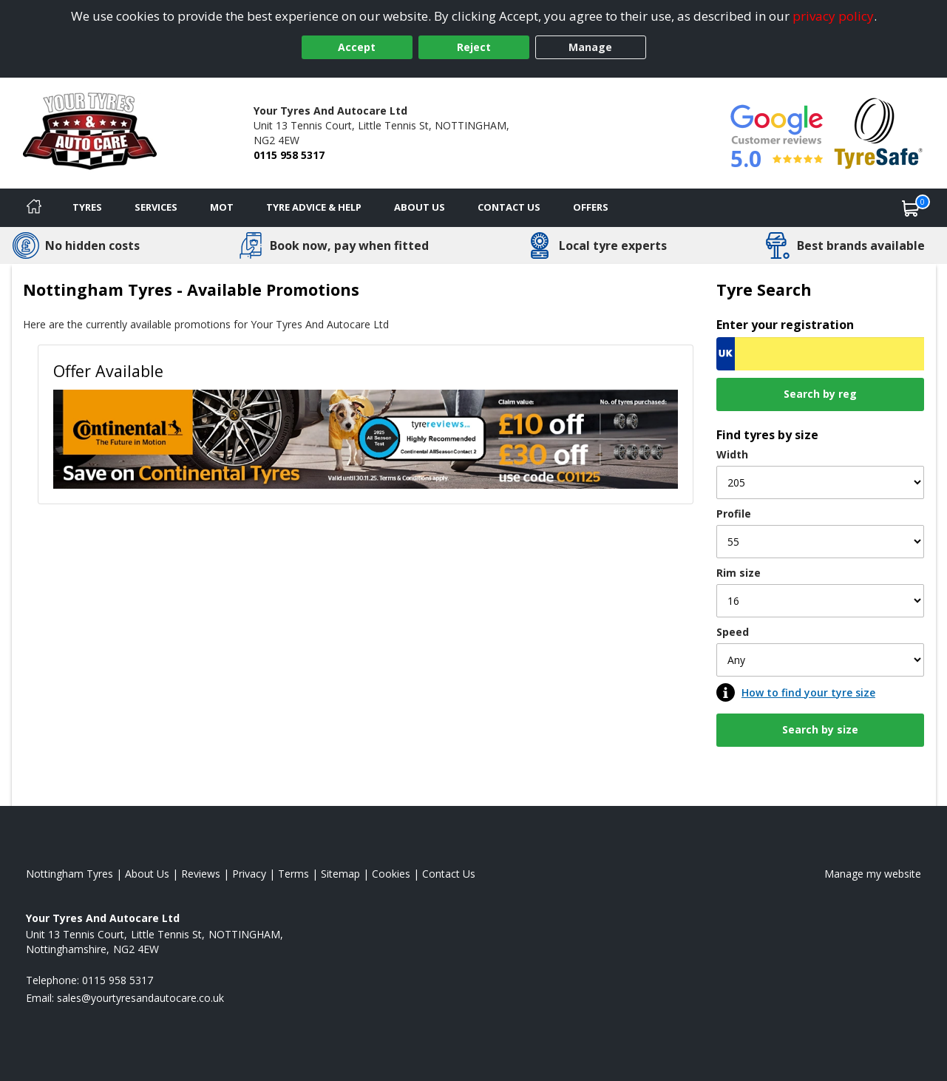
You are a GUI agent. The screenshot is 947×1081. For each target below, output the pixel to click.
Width (732, 454)
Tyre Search (764, 289)
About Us (419, 207)
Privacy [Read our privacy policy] (249, 874)
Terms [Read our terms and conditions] (293, 874)
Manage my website (872, 874)
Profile (733, 513)
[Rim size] (820, 600)
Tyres (87, 207)
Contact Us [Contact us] (509, 207)
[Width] (820, 482)
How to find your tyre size (808, 692)
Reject (474, 47)
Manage (590, 47)
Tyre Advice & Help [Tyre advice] (314, 207)
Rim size (738, 573)
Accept (357, 47)
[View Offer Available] (365, 437)
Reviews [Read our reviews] (200, 874)
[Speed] (820, 660)
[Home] (34, 208)
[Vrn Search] (820, 353)
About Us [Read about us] (147, 874)
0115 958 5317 (289, 155)
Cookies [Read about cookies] (391, 874)
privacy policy (833, 15)
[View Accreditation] (878, 132)
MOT (222, 207)
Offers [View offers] (590, 207)
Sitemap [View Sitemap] (340, 874)
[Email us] (140, 998)
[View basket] (911, 208)
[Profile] (820, 541)
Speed (732, 632)
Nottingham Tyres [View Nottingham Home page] (69, 874)
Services (156, 207)
